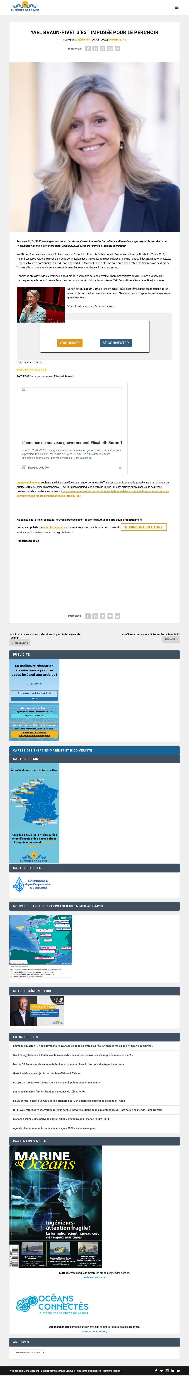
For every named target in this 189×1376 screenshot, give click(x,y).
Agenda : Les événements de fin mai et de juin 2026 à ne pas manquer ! (54, 1128)
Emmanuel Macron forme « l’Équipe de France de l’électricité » (49, 1091)
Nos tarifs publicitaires (89, 1371)
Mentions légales (112, 1371)
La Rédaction (82, 39)
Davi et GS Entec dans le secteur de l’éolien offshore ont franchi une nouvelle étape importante (68, 1064)
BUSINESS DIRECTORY (144, 527)
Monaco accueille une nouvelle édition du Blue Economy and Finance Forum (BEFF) (62, 1119)
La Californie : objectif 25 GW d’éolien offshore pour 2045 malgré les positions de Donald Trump (69, 1100)
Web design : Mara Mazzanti (24, 1371)
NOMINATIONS (117, 39)
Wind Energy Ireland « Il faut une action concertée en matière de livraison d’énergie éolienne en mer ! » (73, 1055)
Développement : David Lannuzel (58, 1371)
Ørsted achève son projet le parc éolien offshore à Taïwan (46, 1073)
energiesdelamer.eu (28, 482)
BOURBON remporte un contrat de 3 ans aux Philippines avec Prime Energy (57, 1082)
